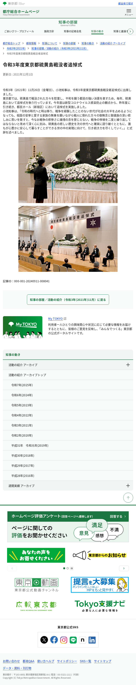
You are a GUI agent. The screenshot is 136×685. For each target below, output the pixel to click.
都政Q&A (28, 661)
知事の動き (97, 31)
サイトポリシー (67, 661)
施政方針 (49, 31)
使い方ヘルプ (45, 661)
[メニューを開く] (128, 12)
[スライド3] (68, 568)
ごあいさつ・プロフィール (19, 31)
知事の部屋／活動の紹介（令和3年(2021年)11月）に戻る (68, 299)
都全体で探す (125, 3)
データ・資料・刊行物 (17, 668)
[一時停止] (71, 568)
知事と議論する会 (123, 31)
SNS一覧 (85, 661)
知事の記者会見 (72, 31)
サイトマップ (102, 661)
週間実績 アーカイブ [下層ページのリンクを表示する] (69, 486)
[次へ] (124, 568)
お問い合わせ (11, 661)
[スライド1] (64, 568)
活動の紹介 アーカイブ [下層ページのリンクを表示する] (69, 365)
